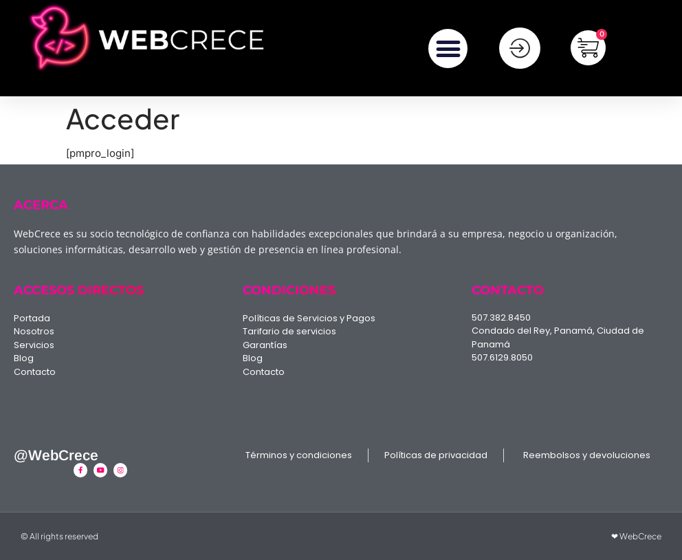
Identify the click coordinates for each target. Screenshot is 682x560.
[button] (448, 49)
